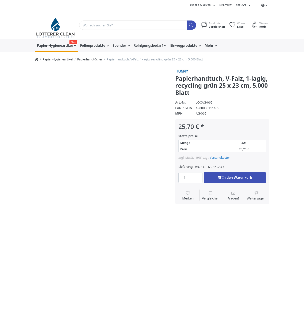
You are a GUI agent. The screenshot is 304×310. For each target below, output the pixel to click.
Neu (73, 42)
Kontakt (225, 5)
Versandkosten (220, 158)
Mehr (209, 45)
